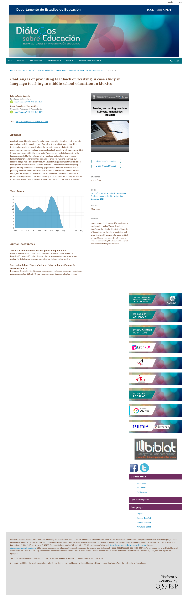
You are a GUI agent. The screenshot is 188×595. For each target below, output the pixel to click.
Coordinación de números (89, 60)
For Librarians (142, 492)
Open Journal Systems (140, 499)
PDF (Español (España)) (107, 161)
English (139, 513)
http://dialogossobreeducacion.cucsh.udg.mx (127, 545)
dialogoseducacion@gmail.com (23, 548)
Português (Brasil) (144, 527)
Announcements (35, 60)
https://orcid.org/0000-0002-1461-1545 (28, 102)
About (68, 60)
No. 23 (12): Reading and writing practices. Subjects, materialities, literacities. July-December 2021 (66, 70)
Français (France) (144, 522)
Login (180, 2)
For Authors (141, 487)
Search (176, 61)
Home (12, 70)
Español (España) (144, 518)
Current (9, 60)
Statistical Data (53, 60)
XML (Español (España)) (107, 166)
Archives (20, 60)
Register (171, 2)
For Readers (141, 483)
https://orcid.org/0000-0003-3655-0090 (28, 112)
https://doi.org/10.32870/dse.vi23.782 (32, 121)
